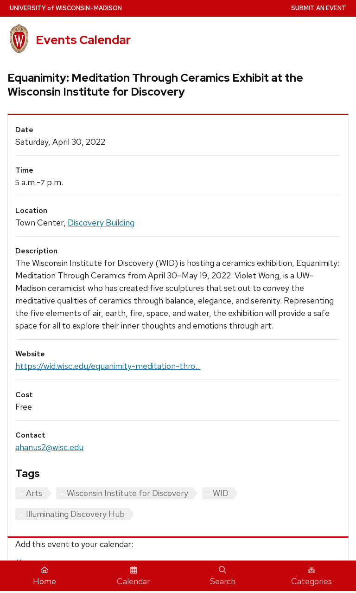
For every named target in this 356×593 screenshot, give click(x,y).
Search (222, 576)
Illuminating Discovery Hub (75, 514)
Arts (34, 493)
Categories (311, 576)
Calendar (133, 576)
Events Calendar (83, 40)
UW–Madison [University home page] (66, 8)
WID (221, 493)
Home (44, 576)
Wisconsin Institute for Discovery (127, 493)
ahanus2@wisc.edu (49, 447)
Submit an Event (318, 8)
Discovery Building (101, 222)
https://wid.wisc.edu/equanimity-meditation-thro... (108, 366)
